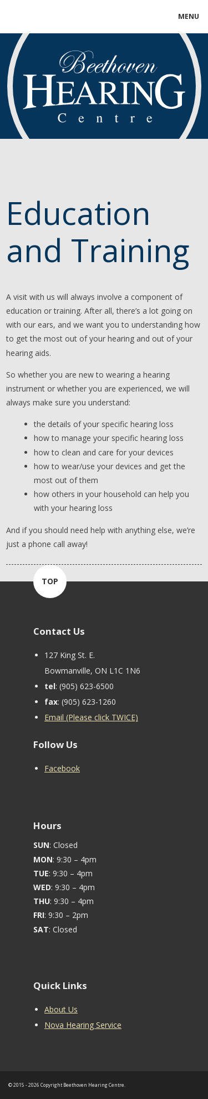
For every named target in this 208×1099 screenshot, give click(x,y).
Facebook (62, 768)
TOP (50, 581)
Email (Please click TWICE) (91, 717)
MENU (188, 16)
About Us (61, 1009)
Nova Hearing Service (82, 1025)
